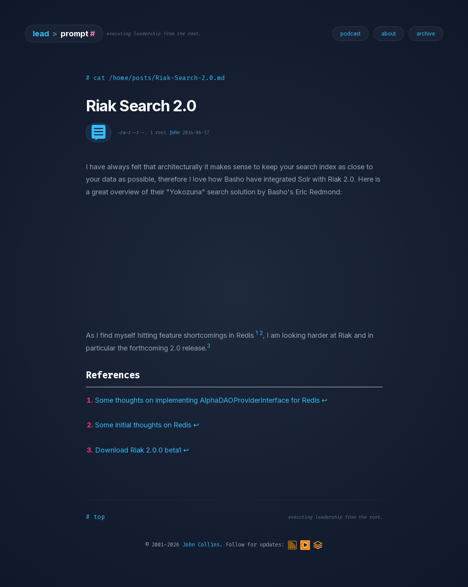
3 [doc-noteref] (208, 346)
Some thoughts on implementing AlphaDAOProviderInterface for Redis (207, 400)
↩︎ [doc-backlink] (324, 400)
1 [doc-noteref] (257, 333)
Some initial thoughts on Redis (143, 425)
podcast (350, 34)
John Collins (201, 544)
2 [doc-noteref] (261, 333)
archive (426, 34)
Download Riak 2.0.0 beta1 (138, 450)
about (388, 34)
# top (95, 517)
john (174, 132)
